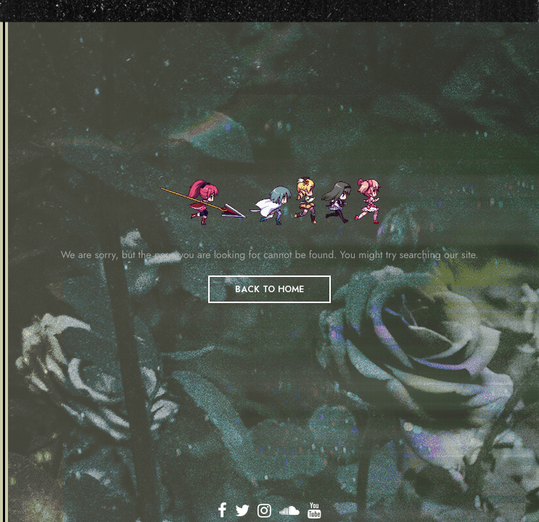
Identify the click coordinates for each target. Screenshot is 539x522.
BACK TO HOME (269, 289)
